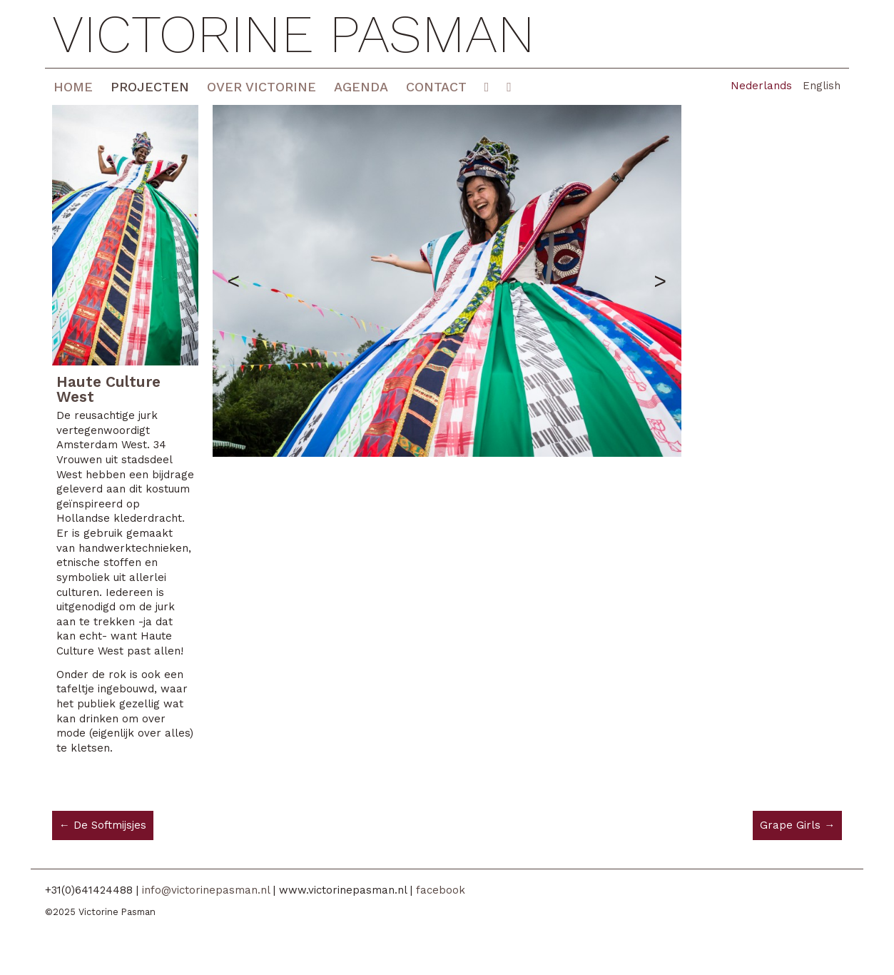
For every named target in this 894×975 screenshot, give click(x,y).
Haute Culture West (108, 389)
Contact (436, 86)
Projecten (150, 86)
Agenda (361, 86)
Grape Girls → (797, 825)
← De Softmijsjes (102, 825)
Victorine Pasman (293, 34)
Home (73, 86)
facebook (440, 890)
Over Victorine (261, 86)
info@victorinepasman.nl (206, 890)
